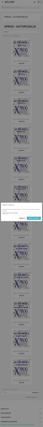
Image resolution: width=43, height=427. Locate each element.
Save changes (34, 218)
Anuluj (22, 218)
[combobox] (21, 213)
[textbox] (21, 213)
